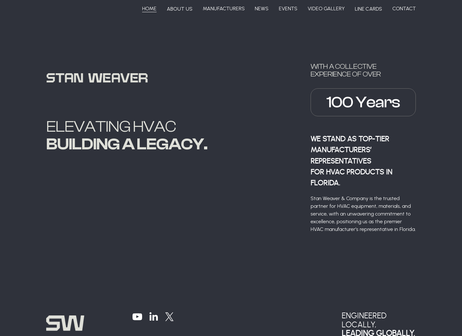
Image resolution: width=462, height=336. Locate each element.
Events (288, 8)
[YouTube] (137, 317)
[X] (169, 317)
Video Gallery (326, 8)
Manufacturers (224, 8)
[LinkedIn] (153, 317)
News (262, 8)
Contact (404, 8)
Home (149, 8)
